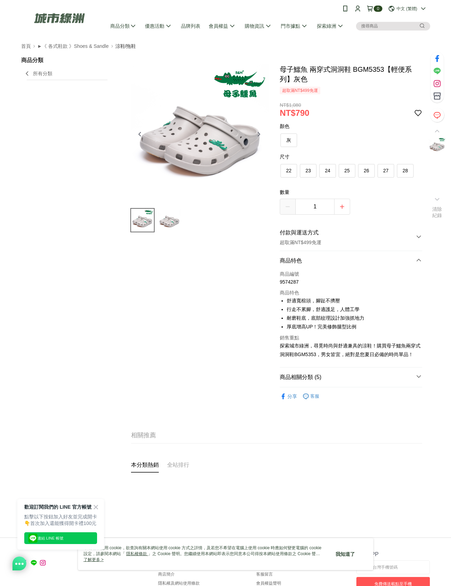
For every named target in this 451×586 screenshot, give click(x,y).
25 (347, 170)
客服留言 (264, 574)
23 (308, 170)
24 (327, 170)
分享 (288, 396)
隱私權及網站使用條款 (179, 583)
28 (405, 170)
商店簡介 (166, 574)
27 (386, 170)
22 (289, 170)
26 (366, 170)
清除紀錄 (437, 212)
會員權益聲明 (268, 583)
